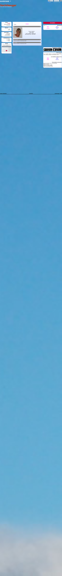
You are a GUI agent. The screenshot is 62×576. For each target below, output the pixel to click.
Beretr (57, 26)
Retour (15, 24)
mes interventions (7, 35)
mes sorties (8, 25)
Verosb (48, 59)
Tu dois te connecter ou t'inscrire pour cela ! (19, 40)
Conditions (31, 93)
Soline (48, 58)
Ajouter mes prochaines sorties (54, 54)
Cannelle (47, 28)
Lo (47, 27)
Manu (57, 28)
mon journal (8, 33)
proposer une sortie (7, 24)
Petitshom (57, 27)
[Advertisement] (39, 11)
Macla (48, 26)
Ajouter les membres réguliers (47, 65)
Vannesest (57, 59)
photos (9, 29)
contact (9, 40)
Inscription (52, 22)
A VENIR (8, 23)
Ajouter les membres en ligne (47, 64)
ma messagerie (7, 34)
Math (57, 58)
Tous (44, 25)
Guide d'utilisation (3, 93)
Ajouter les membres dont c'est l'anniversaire (50, 63)
